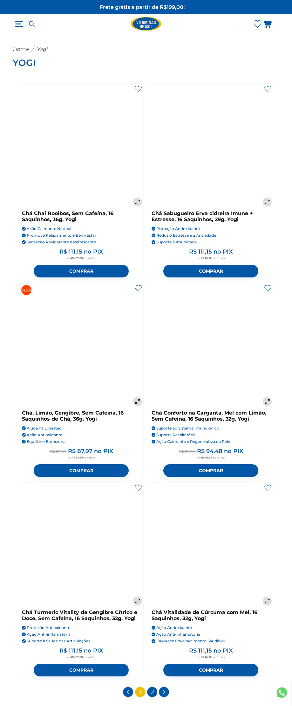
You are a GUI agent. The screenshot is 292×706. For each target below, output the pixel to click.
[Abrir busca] (31, 23)
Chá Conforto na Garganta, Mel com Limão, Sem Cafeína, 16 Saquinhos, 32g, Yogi (209, 416)
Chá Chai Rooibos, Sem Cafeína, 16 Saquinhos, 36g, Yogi (67, 216)
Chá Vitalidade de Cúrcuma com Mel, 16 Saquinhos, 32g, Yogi (204, 615)
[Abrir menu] (19, 23)
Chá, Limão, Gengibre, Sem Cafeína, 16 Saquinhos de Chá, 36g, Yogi (73, 416)
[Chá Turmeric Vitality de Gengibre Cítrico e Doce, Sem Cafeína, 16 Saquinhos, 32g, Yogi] (81, 545)
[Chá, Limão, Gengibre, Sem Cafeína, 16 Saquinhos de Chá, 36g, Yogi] (81, 345)
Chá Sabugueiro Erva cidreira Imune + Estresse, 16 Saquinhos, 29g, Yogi (202, 216)
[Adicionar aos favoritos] (138, 89)
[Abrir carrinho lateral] (271, 25)
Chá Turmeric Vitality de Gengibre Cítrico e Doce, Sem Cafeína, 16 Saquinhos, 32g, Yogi (79, 615)
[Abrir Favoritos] (257, 24)
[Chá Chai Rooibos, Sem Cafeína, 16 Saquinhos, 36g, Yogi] (81, 146)
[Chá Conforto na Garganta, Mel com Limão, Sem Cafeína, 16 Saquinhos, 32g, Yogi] (211, 345)
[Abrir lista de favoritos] (257, 23)
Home (21, 49)
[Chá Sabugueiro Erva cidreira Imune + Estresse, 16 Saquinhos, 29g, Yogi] (211, 146)
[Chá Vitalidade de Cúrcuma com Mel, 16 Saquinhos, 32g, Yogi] (211, 545)
